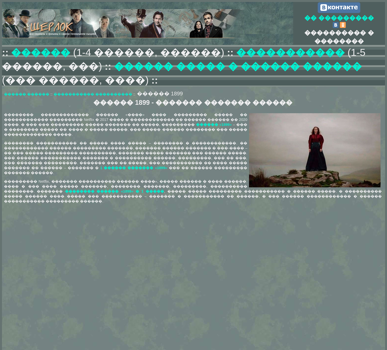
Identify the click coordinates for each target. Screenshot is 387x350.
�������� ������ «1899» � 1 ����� (114, 191)
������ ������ (26, 94)
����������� (290, 52)
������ (42, 52)
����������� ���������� (93, 94)
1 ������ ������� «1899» (133, 168)
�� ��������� (339, 17)
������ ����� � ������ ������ (238, 66)
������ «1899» (214, 124)
